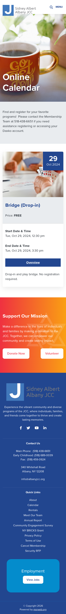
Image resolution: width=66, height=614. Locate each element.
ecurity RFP (34, 551)
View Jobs (33, 580)
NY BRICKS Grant (33, 530)
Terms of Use (33, 541)
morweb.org (39, 609)
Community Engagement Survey (33, 525)
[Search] (51, 7)
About (33, 500)
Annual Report (33, 520)
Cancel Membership (33, 546)
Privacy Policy (33, 536)
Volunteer (52, 353)
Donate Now (16, 353)
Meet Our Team (33, 515)
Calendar (33, 505)
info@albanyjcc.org (33, 479)
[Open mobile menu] (59, 7)
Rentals (33, 510)
